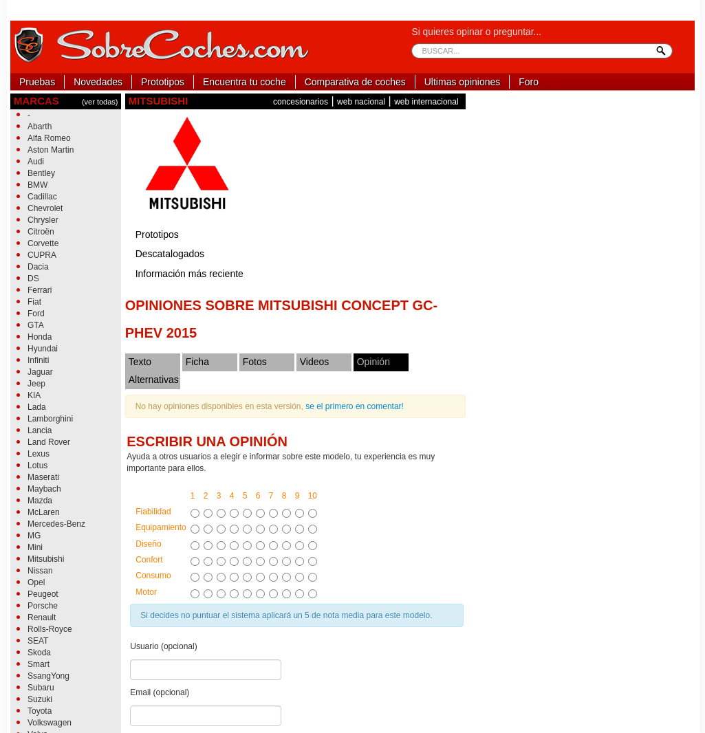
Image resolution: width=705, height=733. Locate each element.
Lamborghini (50, 419)
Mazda (40, 500)
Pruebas (37, 81)
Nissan (40, 571)
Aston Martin (51, 150)
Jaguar (40, 372)
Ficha (197, 361)
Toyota (40, 711)
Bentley (41, 173)
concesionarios (300, 102)
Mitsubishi (46, 559)
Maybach (44, 489)
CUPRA (42, 255)
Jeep (36, 384)
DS (33, 278)
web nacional (361, 102)
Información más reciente (189, 273)
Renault (42, 617)
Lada (37, 407)
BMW (37, 185)
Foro (529, 81)
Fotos (255, 361)
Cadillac (42, 196)
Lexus (39, 454)
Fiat (34, 302)
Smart (39, 664)
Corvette (43, 243)
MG (34, 535)
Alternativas (154, 379)
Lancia (40, 430)
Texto (140, 361)
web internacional (426, 102)
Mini (35, 547)
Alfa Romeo (49, 138)
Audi (36, 161)
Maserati (43, 477)
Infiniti (38, 360)
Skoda (39, 652)
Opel (36, 582)
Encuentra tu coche (244, 81)
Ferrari (40, 290)
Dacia (38, 267)
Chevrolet (45, 208)
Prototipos (162, 81)
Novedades (98, 81)
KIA (34, 395)
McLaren (44, 512)
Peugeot (43, 594)
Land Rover (49, 442)
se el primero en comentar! (354, 406)
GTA (36, 325)
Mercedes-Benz (56, 524)
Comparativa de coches (355, 81)
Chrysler (43, 220)
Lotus (37, 465)
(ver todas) (100, 102)
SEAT (38, 641)
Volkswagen (50, 722)
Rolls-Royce (50, 629)
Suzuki (40, 699)
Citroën (41, 232)
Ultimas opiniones (462, 81)
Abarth (40, 126)
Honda (40, 337)
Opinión (373, 361)
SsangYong (48, 676)
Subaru (41, 687)
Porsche (43, 606)
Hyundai (43, 348)
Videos (314, 361)
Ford (36, 313)
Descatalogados (169, 253)
